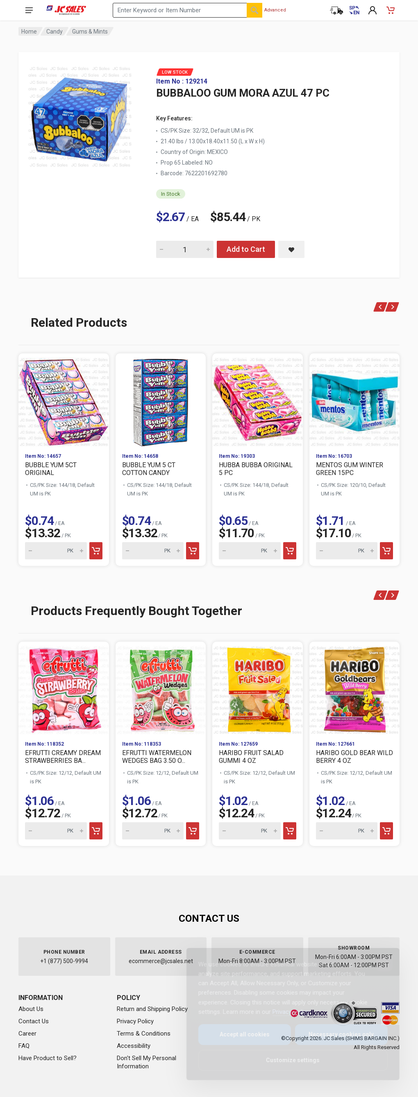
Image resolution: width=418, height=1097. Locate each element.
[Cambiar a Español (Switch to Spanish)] (354, 10)
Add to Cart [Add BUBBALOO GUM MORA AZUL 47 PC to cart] (246, 249)
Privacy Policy (135, 1021)
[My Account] (372, 10)
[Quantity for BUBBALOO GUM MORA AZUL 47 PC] (185, 249)
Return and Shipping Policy (152, 1009)
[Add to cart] (95, 550)
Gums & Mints (90, 31)
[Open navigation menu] (29, 10)
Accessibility (133, 1046)
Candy (54, 31)
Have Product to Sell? (47, 1058)
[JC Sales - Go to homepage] (66, 10)
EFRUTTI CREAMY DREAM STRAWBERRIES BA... (63, 757)
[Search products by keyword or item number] (187, 10)
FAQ (24, 1046)
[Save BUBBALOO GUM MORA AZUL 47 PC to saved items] (291, 249)
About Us (30, 1009)
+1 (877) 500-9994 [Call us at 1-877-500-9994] (64, 961)
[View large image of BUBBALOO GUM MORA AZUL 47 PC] (80, 114)
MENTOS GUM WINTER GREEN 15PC (349, 469)
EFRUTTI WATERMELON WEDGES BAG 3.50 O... (156, 757)
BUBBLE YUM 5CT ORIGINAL (51, 469)
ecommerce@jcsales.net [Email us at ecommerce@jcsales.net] (161, 961)
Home (29, 31)
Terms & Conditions (143, 1033)
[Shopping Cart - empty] (391, 10)
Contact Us (33, 1021)
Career (27, 1033)
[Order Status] (336, 10)
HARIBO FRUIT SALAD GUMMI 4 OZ (251, 757)
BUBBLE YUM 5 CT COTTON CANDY (148, 469)
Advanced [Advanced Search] (275, 10)
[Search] (254, 10)
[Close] (378, 963)
